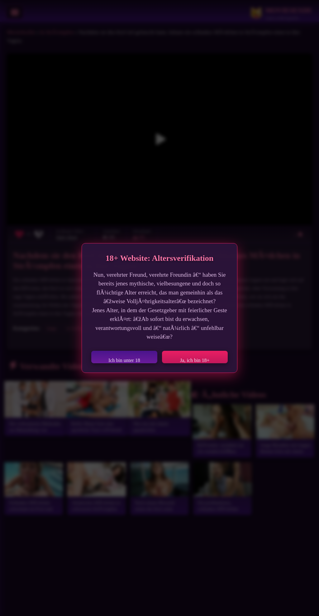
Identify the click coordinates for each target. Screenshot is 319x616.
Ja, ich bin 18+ (194, 360)
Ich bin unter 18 (124, 360)
